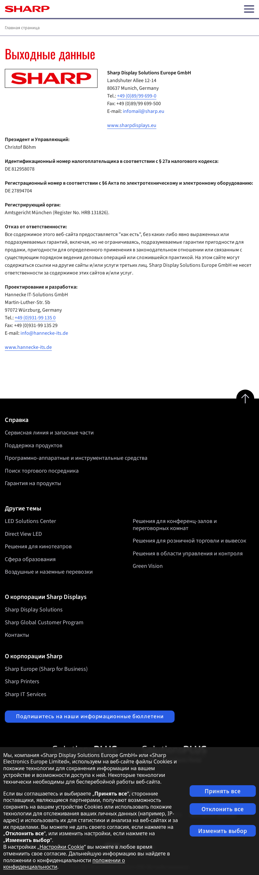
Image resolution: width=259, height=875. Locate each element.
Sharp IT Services (25, 694)
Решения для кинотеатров (38, 547)
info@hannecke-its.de (44, 333)
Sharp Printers (22, 681)
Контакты (17, 635)
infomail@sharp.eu (143, 111)
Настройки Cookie (62, 846)
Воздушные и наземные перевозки (49, 572)
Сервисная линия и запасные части (49, 433)
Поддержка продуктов (33, 446)
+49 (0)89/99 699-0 (136, 95)
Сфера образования (30, 559)
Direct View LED (23, 534)
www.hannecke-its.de (28, 347)
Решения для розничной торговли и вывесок (189, 541)
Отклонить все (222, 809)
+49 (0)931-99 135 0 (35, 317)
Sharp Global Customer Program (44, 622)
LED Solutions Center (30, 521)
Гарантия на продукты (33, 483)
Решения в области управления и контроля (188, 554)
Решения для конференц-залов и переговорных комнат (175, 524)
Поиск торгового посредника (42, 471)
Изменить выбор (222, 831)
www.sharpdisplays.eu (131, 125)
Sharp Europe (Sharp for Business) (46, 669)
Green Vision (148, 566)
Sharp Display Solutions (34, 610)
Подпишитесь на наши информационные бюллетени (90, 716)
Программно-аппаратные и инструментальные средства (76, 458)
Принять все (222, 791)
